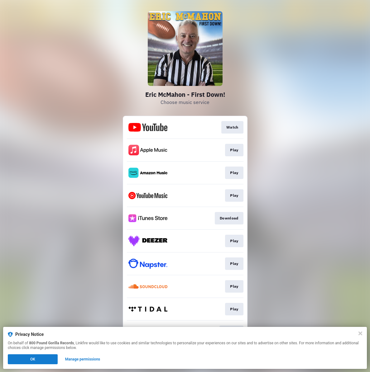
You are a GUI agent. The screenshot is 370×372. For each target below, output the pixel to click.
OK (32, 359)
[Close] (360, 333)
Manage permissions (82, 359)
